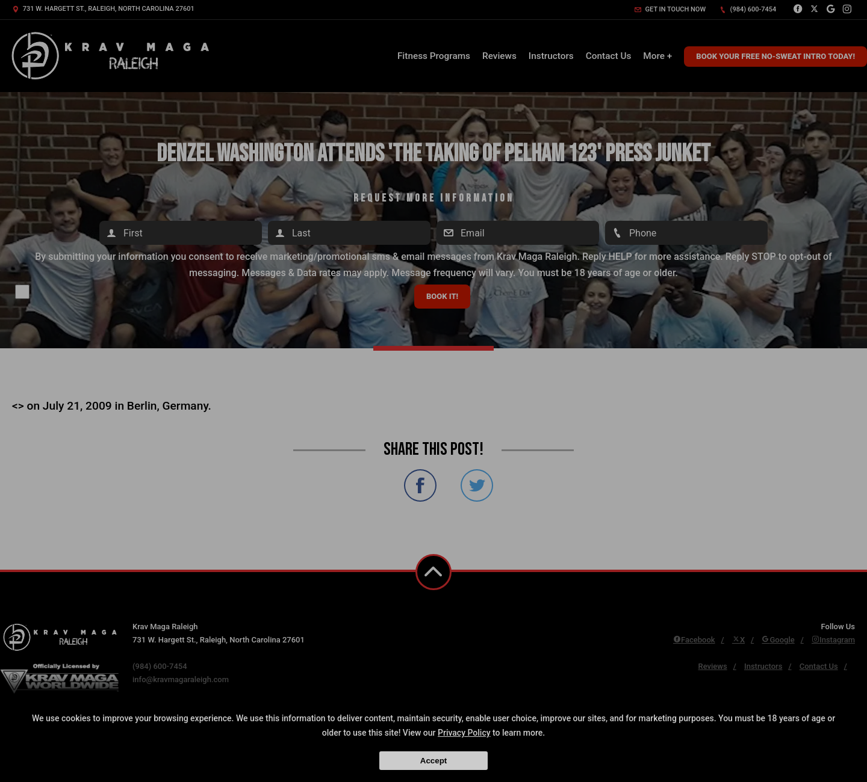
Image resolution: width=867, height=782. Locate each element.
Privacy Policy (464, 732)
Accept (433, 760)
